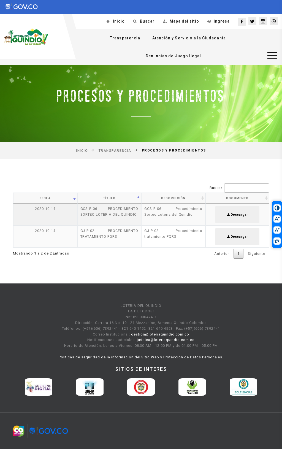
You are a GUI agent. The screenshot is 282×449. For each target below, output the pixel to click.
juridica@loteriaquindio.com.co (166, 340)
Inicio (119, 21)
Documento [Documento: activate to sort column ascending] (237, 198)
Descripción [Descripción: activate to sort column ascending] (173, 198)
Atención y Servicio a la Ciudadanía (189, 38)
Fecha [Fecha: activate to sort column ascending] (45, 198)
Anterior (221, 253)
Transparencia (125, 38)
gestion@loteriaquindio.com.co (160, 334)
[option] (38, 387)
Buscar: (239, 188)
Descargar (237, 214)
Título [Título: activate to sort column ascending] (109, 198)
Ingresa (222, 21)
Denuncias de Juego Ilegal (173, 56)
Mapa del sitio (184, 21)
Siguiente (256, 253)
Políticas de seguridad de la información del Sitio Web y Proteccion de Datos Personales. (141, 357)
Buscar (147, 21)
